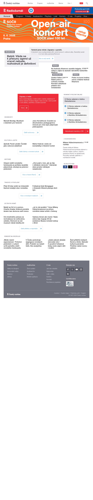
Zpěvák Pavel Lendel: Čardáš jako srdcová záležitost (15, 197)
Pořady (28, 16)
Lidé (55, 16)
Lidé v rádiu (50, 394)
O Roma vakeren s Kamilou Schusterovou (77, 151)
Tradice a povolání (11, 249)
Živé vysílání (31, 388)
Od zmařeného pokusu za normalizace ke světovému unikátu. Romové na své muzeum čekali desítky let (14, 330)
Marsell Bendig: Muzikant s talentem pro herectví (14, 159)
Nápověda (49, 391)
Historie (7, 211)
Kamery (62, 16)
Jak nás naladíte (51, 388)
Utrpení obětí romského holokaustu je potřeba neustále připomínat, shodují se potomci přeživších (16, 232)
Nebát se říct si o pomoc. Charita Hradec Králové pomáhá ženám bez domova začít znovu (16, 305)
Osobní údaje (65, 413)
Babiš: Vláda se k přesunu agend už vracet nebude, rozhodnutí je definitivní (21, 93)
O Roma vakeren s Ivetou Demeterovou (75, 137)
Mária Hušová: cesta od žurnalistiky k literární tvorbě (44, 197)
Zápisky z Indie (25, 119)
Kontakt (49, 399)
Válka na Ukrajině (13, 388)
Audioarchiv (38, 16)
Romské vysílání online (73, 117)
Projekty (78, 16)
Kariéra (48, 396)
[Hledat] (86, 3)
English (83, 413)
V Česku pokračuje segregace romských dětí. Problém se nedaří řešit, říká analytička (35, 363)
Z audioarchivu (70, 176)
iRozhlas (29, 3)
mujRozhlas (45, 3)
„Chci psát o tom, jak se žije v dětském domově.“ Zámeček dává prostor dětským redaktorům (45, 232)
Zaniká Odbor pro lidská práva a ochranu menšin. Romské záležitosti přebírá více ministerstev (58, 105)
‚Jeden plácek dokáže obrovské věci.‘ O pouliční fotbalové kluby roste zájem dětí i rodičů (56, 364)
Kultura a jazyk (10, 177)
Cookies (56, 413)
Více (86, 16)
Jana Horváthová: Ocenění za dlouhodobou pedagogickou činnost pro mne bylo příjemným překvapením (45, 161)
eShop (9, 396)
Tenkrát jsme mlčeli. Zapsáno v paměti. (46, 50)
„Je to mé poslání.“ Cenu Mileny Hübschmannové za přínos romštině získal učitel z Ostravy (45, 305)
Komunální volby (12, 391)
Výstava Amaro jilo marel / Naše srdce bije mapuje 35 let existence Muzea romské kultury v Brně (45, 330)
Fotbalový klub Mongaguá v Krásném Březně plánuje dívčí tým (45, 269)
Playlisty (48, 16)
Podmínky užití (75, 413)
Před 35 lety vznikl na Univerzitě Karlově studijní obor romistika (16, 268)
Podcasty (30, 394)
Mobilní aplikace (32, 396)
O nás (70, 16)
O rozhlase (62, 3)
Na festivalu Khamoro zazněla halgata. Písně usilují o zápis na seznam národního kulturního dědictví (69, 83)
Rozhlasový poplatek (53, 402)
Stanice (54, 3)
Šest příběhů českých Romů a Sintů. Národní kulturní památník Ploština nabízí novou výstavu (79, 364)
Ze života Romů (10, 284)
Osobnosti (8, 140)
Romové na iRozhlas (12, 346)
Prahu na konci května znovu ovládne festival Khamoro (80, 102)
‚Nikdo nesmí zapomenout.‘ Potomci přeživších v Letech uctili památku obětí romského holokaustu (13, 364)
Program (37, 3)
